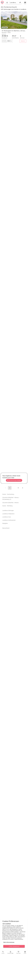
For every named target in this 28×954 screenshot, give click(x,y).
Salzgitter (5, 873)
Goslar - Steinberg (7, 856)
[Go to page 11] (18, 838)
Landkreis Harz (6, 867)
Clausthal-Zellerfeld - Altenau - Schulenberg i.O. (10, 848)
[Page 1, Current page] (9, 838)
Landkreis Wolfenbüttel (8, 870)
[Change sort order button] (7, 2)
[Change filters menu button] (20, 2)
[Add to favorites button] (25, 13)
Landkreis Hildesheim (8, 864)
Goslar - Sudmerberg (8, 844)
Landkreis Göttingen (8, 860)
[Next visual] (24, 20)
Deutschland (5, 878)
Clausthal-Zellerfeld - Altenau (10, 852)
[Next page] (22, 838)
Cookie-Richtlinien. (18, 939)
